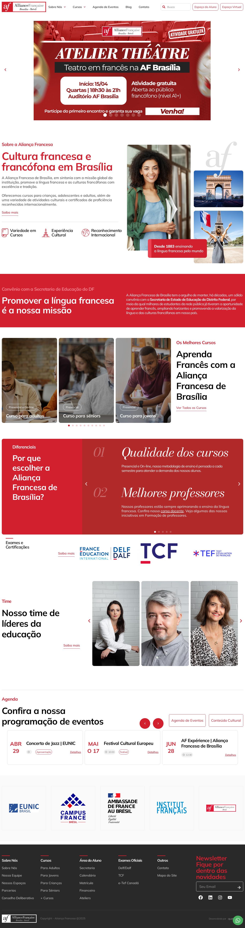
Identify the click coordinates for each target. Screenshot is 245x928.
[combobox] (176, 7)
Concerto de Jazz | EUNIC (50, 743)
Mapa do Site (167, 875)
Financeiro (87, 890)
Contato (144, 7)
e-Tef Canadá (128, 883)
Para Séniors (50, 890)
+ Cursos (47, 898)
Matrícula (86, 883)
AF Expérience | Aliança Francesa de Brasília (204, 743)
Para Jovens (50, 875)
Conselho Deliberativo (18, 898)
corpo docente (172, 511)
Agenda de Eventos (106, 7)
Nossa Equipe (12, 875)
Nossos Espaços (14, 883)
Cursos (79, 7)
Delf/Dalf (124, 868)
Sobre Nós (57, 7)
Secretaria (87, 868)
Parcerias (9, 890)
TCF (121, 875)
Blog (129, 7)
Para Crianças (51, 883)
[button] (5, 69)
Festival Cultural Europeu (128, 743)
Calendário (88, 875)
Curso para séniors (81, 415)
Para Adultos (50, 868)
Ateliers (85, 898)
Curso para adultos (25, 415)
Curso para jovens (138, 415)
